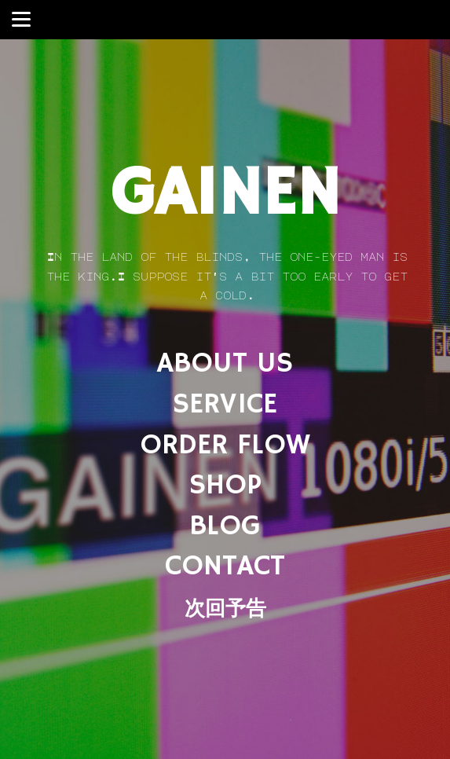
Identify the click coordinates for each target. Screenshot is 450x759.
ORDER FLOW (225, 445)
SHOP (225, 485)
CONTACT (225, 566)
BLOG (225, 526)
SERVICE (225, 404)
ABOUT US (225, 363)
